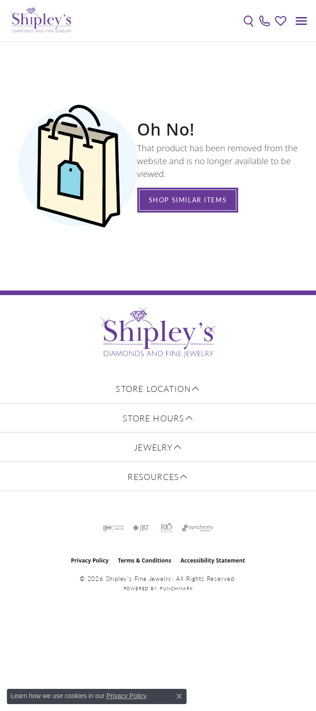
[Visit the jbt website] (141, 528)
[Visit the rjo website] (166, 528)
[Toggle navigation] (301, 21)
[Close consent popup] (179, 696)
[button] (248, 21)
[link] (264, 21)
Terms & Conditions (144, 560)
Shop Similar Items (188, 199)
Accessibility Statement (213, 560)
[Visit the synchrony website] (197, 528)
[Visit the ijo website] (113, 528)
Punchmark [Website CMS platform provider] (176, 588)
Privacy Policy (90, 560)
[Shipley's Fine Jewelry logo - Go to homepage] (41, 20)
